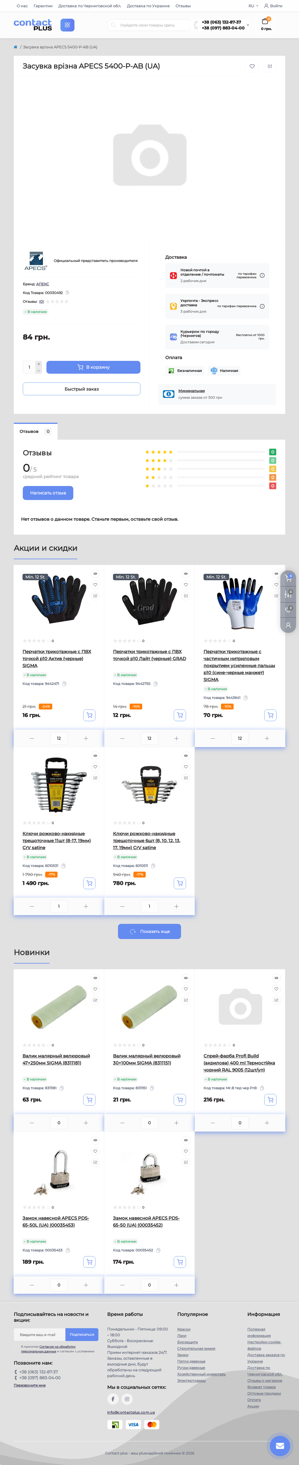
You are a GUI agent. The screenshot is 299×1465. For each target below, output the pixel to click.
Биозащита (187, 1342)
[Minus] (39, 371)
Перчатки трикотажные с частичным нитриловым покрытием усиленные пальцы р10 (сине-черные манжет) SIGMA (239, 665)
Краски (183, 1329)
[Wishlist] (95, 585)
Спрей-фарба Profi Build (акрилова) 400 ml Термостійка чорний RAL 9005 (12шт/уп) (239, 1063)
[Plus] (39, 364)
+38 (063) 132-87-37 (221, 22)
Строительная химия (196, 1348)
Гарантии (43, 6)
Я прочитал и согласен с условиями (57, 1349)
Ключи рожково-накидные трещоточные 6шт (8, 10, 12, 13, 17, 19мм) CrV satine (146, 840)
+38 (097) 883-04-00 (223, 28)
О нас (22, 6)
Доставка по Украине (148, 6)
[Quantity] (29, 367)
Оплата (254, 1400)
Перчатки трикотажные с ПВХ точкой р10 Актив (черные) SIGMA (56, 658)
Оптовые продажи (264, 1393)
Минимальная (191, 391)
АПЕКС (42, 284)
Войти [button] (273, 5)
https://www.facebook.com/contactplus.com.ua (113, 1399)
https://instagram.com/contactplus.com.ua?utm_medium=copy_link (127, 1399)
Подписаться (82, 1334)
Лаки (181, 1335)
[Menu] (67, 25)
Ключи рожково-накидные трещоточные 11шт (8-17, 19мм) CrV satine (56, 840)
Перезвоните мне (30, 1385)
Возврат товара (261, 1387)
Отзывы (183, 6)
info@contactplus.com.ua (131, 1412)
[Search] (113, 25)
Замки (182, 1355)
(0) (41, 302)
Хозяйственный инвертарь (201, 1374)
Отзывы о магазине (264, 1380)
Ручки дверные (191, 1368)
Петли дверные (191, 1361)
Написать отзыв (48, 493)
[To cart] (89, 715)
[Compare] (95, 596)
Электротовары (191, 1380)
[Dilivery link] (262, 275)
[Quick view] (95, 573)
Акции (253, 1406)
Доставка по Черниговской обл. (89, 6)
